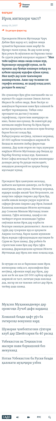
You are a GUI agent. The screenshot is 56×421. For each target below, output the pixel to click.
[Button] (14, 31)
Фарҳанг (7, 13)
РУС (39, 417)
